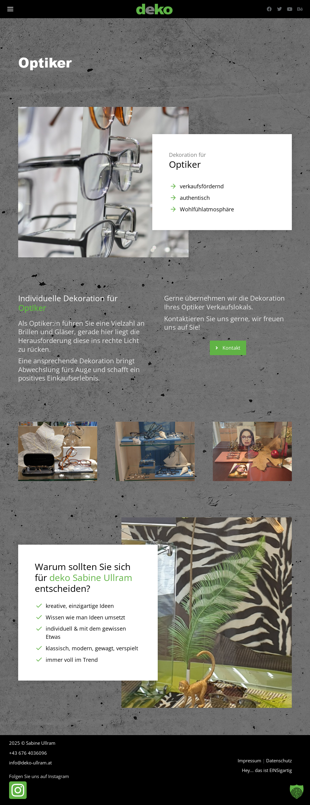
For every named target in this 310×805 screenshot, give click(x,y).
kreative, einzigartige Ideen (80, 605)
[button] (296, 791)
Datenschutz (279, 760)
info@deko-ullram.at (30, 763)
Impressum (249, 760)
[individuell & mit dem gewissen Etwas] (39, 629)
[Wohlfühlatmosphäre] (173, 209)
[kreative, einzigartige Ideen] (39, 606)
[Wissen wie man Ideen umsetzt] (39, 617)
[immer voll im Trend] (39, 659)
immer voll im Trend (72, 659)
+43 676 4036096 (28, 753)
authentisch (195, 197)
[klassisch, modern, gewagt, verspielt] (39, 648)
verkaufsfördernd (202, 186)
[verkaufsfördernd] (173, 186)
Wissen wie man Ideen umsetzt (85, 617)
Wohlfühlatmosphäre (207, 209)
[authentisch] (173, 197)
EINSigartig (280, 770)
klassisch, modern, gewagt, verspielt (92, 648)
